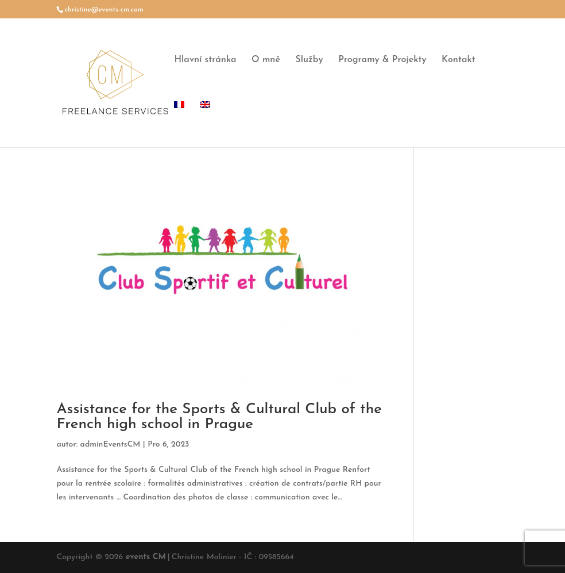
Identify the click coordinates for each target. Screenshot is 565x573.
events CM (146, 557)
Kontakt (458, 60)
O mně (265, 60)
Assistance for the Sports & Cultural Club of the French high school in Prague (219, 417)
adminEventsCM (110, 444)
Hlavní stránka (205, 60)
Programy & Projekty (382, 60)
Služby (309, 60)
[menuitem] (179, 124)
